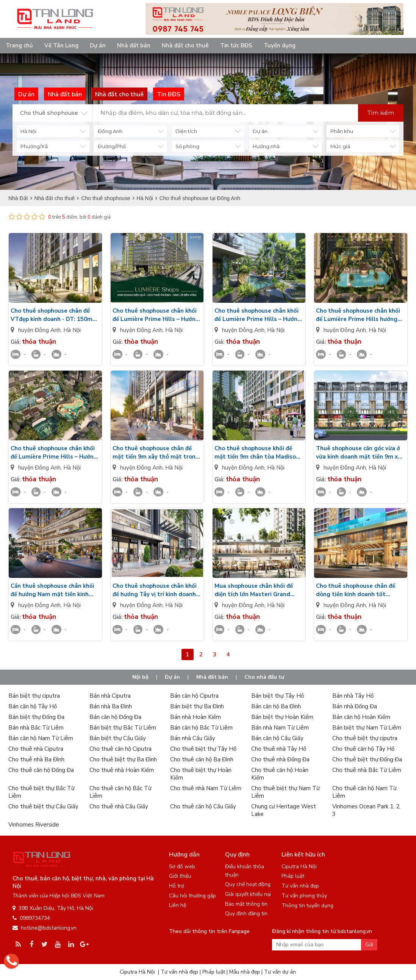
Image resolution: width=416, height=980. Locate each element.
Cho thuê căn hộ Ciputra (120, 749)
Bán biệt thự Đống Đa (36, 717)
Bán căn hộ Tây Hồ (32, 706)
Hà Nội (72, 330)
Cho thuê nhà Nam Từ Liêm (205, 788)
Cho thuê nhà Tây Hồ (278, 749)
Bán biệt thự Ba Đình (197, 706)
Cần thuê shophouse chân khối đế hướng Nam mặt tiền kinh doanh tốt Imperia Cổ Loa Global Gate (52, 590)
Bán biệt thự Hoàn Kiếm (282, 717)
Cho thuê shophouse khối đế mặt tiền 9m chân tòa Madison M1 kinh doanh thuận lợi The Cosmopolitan (256, 453)
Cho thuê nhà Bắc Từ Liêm (366, 770)
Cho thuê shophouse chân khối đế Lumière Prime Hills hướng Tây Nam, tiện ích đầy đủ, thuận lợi (359, 315)
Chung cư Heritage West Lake (283, 810)
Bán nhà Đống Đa (354, 706)
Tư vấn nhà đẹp (300, 885)
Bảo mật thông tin (246, 904)
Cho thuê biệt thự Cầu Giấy (43, 806)
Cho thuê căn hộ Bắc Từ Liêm (120, 792)
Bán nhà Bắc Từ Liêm (36, 727)
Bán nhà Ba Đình (110, 706)
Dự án (98, 45)
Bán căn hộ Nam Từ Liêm (40, 738)
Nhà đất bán (133, 45)
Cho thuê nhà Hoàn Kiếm (121, 770)
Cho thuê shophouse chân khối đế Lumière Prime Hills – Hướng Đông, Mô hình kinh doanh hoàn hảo (156, 315)
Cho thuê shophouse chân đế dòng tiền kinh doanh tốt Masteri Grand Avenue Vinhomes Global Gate (355, 590)
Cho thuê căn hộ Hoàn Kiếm (279, 773)
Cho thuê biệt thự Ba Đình (123, 759)
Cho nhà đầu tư (264, 677)
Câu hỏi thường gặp (192, 895)
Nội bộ (140, 677)
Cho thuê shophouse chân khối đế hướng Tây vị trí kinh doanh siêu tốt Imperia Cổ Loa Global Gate (155, 590)
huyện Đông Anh (39, 330)
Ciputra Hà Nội (299, 866)
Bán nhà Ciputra (110, 696)
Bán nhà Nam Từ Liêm (280, 727)
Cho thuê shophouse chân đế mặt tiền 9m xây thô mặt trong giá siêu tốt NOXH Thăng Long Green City (156, 453)
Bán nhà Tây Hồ (353, 696)
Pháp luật (293, 876)
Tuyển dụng (280, 45)
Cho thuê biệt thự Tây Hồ (203, 749)
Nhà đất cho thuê (185, 45)
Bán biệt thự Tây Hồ (277, 696)
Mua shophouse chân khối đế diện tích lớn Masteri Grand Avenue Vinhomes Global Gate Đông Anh (257, 590)
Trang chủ (19, 45)
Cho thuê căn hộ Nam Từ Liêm (364, 792)
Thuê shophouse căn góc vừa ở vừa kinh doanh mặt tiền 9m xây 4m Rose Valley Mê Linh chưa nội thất (360, 453)
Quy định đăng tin (246, 913)
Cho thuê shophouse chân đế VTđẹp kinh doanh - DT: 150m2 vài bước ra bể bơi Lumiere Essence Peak (53, 315)
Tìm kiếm (381, 112)
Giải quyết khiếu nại (248, 894)
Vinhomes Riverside (33, 824)
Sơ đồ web (182, 866)
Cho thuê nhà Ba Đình (36, 759)
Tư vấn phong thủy (304, 895)
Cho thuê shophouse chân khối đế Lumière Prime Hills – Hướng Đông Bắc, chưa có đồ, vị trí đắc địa (54, 453)
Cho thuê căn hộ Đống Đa (41, 770)
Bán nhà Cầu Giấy (192, 738)
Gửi (369, 944)
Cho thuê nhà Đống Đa (280, 759)
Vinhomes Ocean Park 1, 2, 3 (366, 810)
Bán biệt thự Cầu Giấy (117, 738)
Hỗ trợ (176, 885)
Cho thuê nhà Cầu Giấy (118, 806)
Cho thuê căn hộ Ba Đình (201, 759)
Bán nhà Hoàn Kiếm (195, 717)
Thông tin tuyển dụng (307, 905)
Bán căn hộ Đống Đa (115, 717)
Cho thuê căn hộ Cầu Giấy (203, 806)
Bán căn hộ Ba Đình (276, 706)
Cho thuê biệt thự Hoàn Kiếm (200, 773)
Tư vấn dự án (280, 971)
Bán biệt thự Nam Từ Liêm (366, 727)
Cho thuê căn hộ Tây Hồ (363, 749)
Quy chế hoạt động (248, 884)
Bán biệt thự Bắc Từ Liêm (122, 727)
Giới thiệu (180, 876)
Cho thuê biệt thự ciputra (364, 738)
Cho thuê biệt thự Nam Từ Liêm (285, 792)
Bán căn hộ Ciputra (194, 696)
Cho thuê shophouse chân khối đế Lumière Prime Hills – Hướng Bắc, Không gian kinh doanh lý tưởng (257, 315)
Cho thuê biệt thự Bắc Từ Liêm (41, 792)
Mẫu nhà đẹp (244, 971)
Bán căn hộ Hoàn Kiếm (361, 717)
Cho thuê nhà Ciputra (35, 749)
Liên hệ (177, 905)
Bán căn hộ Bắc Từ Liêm (201, 727)
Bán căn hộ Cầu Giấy (277, 738)
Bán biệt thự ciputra (34, 696)
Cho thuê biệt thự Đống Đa (367, 759)
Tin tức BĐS (236, 45)
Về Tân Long (61, 45)
